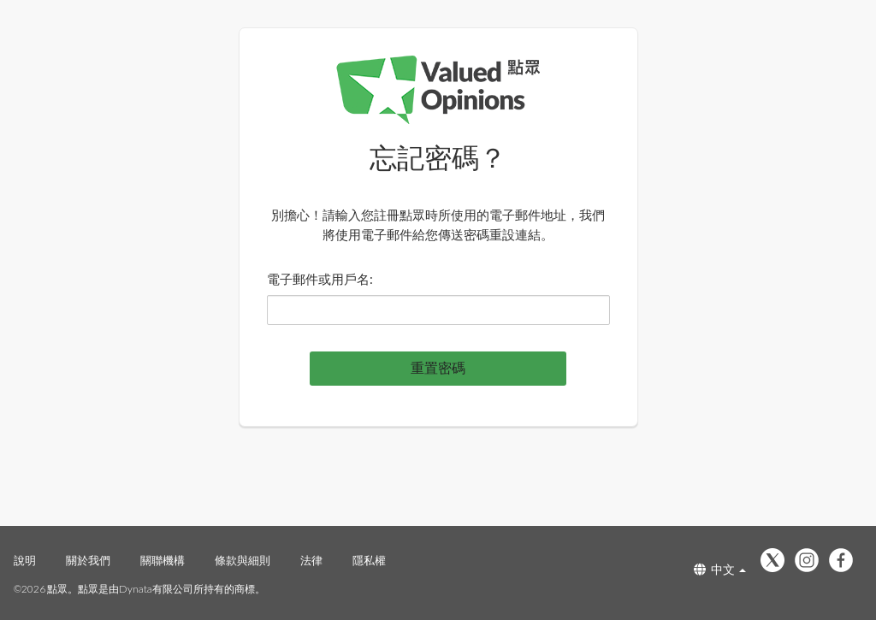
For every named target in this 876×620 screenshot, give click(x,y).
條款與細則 (242, 560)
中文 (720, 569)
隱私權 (369, 560)
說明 (25, 560)
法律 (311, 560)
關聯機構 (162, 560)
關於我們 (88, 560)
